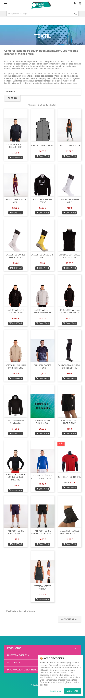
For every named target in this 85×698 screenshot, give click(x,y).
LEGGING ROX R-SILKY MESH (15, 201)
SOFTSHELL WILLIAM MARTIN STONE (15, 366)
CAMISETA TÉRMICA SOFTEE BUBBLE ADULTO (42, 477)
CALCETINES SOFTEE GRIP (69, 201)
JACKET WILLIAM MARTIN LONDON (42, 311)
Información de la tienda (23, 669)
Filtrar (12, 98)
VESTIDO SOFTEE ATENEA (42, 587)
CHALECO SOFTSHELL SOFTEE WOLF (69, 256)
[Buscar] (42, 13)
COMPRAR (15, 157)
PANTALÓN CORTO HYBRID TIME (69, 422)
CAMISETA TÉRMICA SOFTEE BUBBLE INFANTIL (15, 477)
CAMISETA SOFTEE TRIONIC (42, 366)
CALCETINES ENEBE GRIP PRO (42, 256)
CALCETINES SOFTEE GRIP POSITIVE (15, 256)
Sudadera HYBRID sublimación (15, 422)
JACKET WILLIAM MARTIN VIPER (15, 311)
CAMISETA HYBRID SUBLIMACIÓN (42, 422)
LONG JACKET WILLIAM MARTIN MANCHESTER (69, 311)
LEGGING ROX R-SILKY (69, 145)
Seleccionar (42, 92)
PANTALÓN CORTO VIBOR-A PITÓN (15, 532)
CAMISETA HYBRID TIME (69, 477)
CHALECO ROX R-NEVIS (42, 145)
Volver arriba (69, 619)
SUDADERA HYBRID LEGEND (42, 201)
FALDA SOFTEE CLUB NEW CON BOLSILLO (69, 532)
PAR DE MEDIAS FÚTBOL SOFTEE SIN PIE (69, 366)
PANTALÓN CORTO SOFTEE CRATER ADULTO (42, 532)
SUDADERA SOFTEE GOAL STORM (15, 146)
